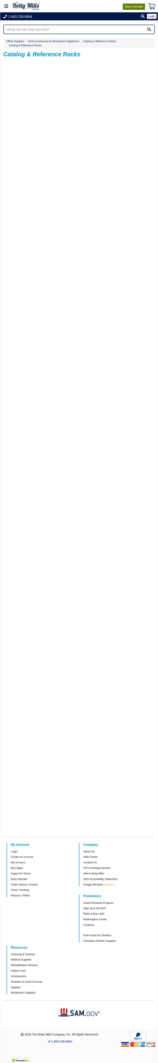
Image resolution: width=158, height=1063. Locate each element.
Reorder (134, 6)
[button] (143, 17)
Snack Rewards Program (98, 902)
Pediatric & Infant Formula (26, 981)
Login (14, 851)
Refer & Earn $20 (93, 913)
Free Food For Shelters (97, 935)
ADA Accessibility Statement (100, 879)
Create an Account (22, 856)
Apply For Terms (21, 873)
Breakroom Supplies (23, 992)
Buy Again (17, 867)
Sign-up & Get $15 (94, 908)
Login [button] (151, 16)
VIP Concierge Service (96, 867)
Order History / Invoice (24, 884)
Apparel (15, 987)
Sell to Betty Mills (93, 873)
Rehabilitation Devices (24, 965)
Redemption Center (95, 919)
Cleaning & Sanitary (23, 954)
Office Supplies (15, 41)
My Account (18, 862)
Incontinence (18, 976)
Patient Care (18, 970)
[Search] (149, 29)
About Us (88, 851)
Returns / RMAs (20, 895)
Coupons (88, 924)
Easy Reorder (19, 879)
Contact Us (90, 862)
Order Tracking (20, 889)
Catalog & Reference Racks (25, 45)
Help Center (90, 856)
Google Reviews (93, 884)
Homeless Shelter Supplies (99, 940)
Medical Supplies (21, 959)
